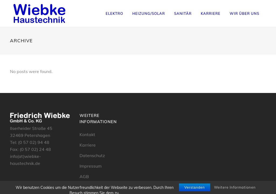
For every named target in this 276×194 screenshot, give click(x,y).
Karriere (88, 145)
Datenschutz (92, 155)
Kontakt (87, 134)
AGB (84, 176)
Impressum (91, 166)
